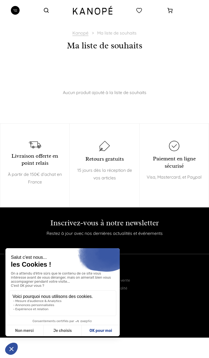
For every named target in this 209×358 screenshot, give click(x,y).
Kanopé (80, 33)
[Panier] (170, 10)
